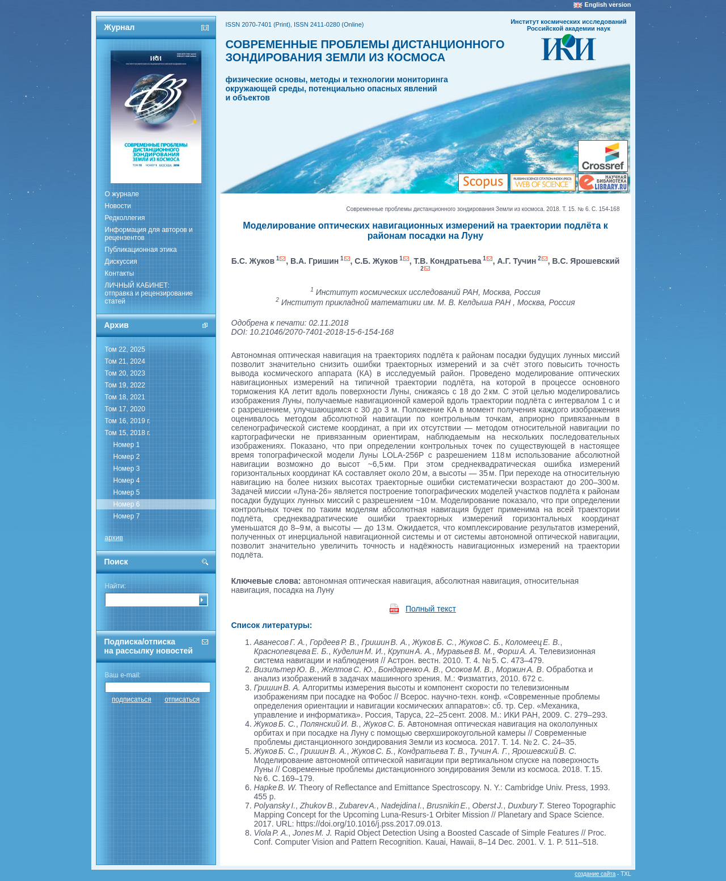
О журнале (122, 194)
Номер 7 (126, 516)
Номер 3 (126, 469)
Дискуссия (121, 261)
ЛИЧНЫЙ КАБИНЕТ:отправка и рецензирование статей (149, 293)
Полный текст (431, 608)
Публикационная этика (141, 250)
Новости (118, 206)
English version (608, 4)
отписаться (182, 699)
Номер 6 (126, 504)
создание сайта (595, 874)
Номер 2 (126, 457)
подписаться (131, 699)
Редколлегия (125, 218)
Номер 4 (126, 480)
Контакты (119, 273)
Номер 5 (126, 492)
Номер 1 (126, 445)
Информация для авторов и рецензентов (149, 234)
